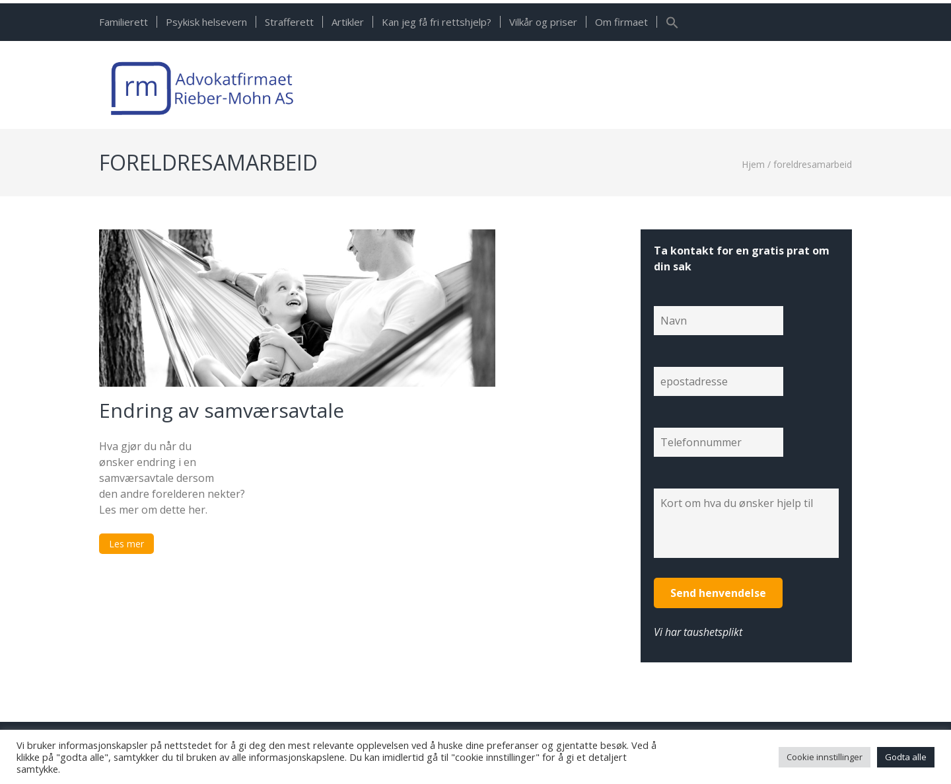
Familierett (123, 21)
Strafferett (289, 21)
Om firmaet (621, 21)
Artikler (348, 21)
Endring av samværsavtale (221, 410)
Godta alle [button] (906, 757)
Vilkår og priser (543, 21)
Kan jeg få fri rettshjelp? (436, 21)
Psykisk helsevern (206, 21)
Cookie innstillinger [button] (825, 757)
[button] (672, 25)
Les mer (126, 543)
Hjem (753, 164)
